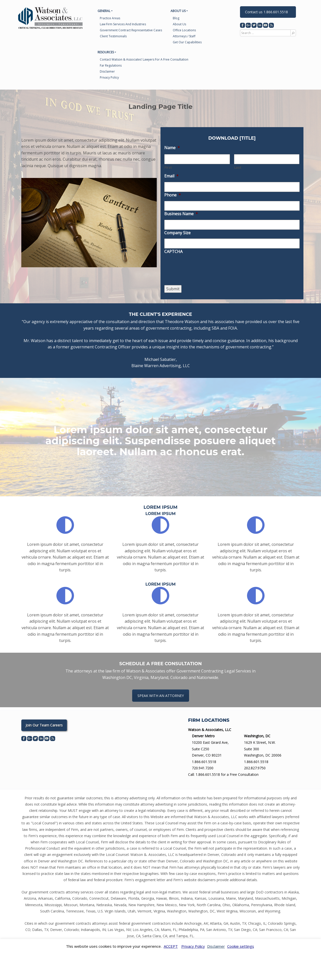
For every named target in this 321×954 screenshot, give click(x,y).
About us (179, 24)
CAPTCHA (173, 251)
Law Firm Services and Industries (123, 24)
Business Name (181, 213)
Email (171, 176)
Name (172, 147)
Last (237, 167)
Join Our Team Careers (44, 725)
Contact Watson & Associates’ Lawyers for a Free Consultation (144, 59)
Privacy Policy (109, 77)
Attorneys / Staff (184, 36)
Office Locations (184, 30)
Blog (176, 18)
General (104, 11)
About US (178, 11)
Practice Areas (110, 18)
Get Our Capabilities (187, 42)
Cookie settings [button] (240, 946)
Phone (172, 195)
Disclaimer (107, 71)
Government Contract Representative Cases (131, 30)
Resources (106, 52)
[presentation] (202, 276)
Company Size (177, 232)
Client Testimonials (113, 36)
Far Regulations (111, 65)
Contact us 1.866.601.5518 (266, 12)
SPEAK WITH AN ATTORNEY (160, 695)
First (168, 167)
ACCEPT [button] (171, 946)
